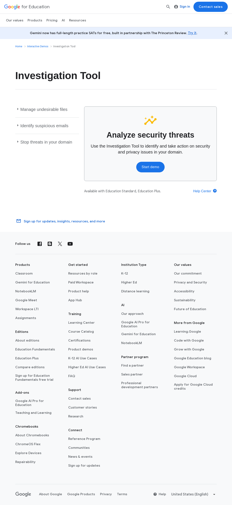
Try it (192, 33)
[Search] (168, 6)
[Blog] (50, 244)
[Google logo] (23, 494)
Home (18, 46)
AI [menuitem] (63, 20)
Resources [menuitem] (77, 20)
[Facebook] (40, 244)
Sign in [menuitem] (182, 6)
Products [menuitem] (35, 20)
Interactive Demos (37, 46)
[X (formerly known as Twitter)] (60, 244)
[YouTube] (70, 244)
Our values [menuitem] (14, 20)
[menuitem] (52, 20)
